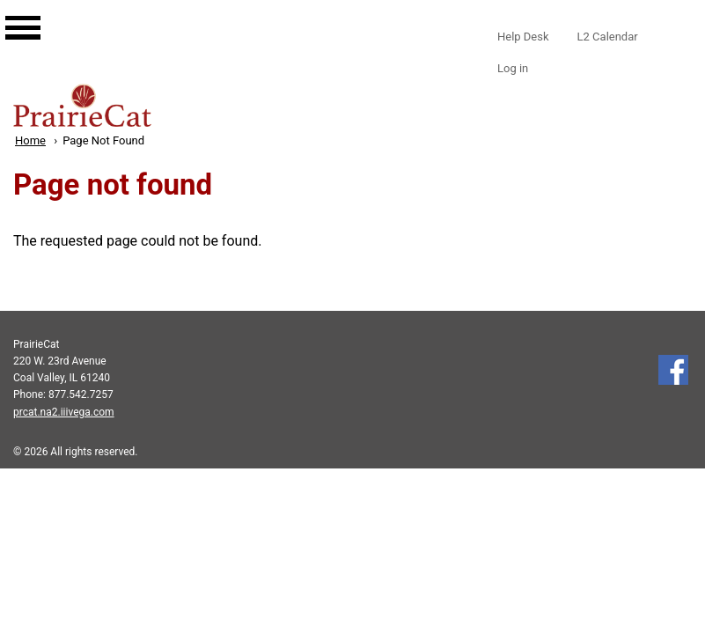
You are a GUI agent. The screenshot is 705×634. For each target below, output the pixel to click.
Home (30, 140)
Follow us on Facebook (673, 370)
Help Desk (523, 36)
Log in (512, 68)
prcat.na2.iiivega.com (63, 412)
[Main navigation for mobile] (9, 11)
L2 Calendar (607, 36)
